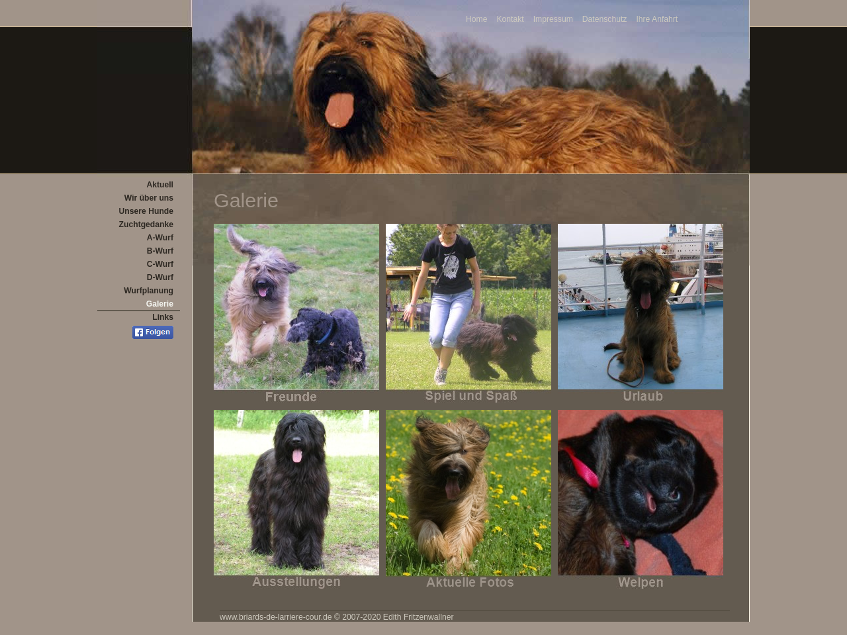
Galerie (159, 304)
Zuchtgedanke (146, 224)
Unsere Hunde (146, 211)
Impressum (553, 19)
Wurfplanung (148, 290)
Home (476, 19)
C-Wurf (160, 264)
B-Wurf (160, 251)
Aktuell (159, 184)
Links (162, 317)
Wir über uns (148, 198)
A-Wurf (160, 237)
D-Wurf (160, 277)
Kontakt (509, 19)
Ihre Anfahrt (657, 19)
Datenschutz (604, 19)
